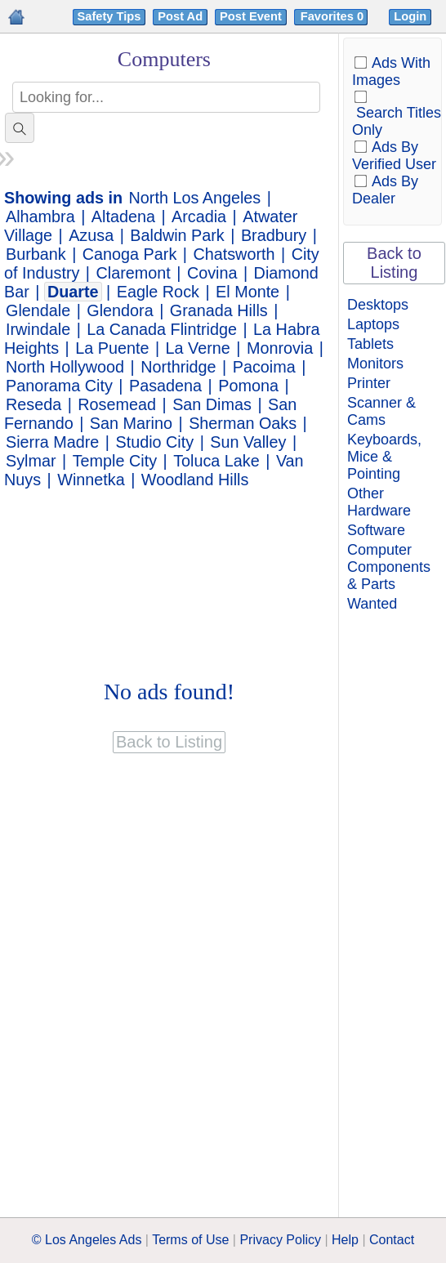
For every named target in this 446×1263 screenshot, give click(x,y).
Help (345, 1240)
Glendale (38, 310)
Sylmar (31, 461)
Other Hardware (379, 502)
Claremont (133, 273)
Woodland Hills (195, 480)
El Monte (247, 292)
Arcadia (199, 216)
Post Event (251, 16)
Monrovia (280, 348)
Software (376, 530)
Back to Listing (394, 262)
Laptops (373, 324)
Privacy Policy (280, 1240)
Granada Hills (219, 310)
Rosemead (117, 404)
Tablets (370, 344)
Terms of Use (190, 1240)
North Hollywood (65, 367)
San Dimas (212, 404)
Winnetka (90, 480)
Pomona (248, 386)
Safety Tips (109, 16)
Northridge (178, 367)
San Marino (131, 423)
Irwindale (38, 329)
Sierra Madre (52, 442)
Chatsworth (233, 254)
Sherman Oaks (243, 423)
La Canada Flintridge (162, 329)
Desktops (377, 305)
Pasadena (165, 386)
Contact (391, 1240)
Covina (212, 273)
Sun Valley (248, 442)
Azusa (91, 235)
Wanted (372, 604)
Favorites (334, 16)
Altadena (123, 216)
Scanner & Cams (381, 411)
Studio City (154, 442)
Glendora (120, 310)
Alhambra (40, 216)
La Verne (198, 348)
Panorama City (59, 386)
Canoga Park (129, 254)
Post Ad (180, 16)
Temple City (115, 461)
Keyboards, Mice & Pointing (384, 456)
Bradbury (273, 235)
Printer (368, 383)
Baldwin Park (177, 235)
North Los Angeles (195, 198)
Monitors (375, 363)
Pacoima (264, 367)
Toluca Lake (216, 461)
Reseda (33, 404)
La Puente (112, 348)
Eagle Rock (158, 292)
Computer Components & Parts (388, 567)
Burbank (36, 254)
